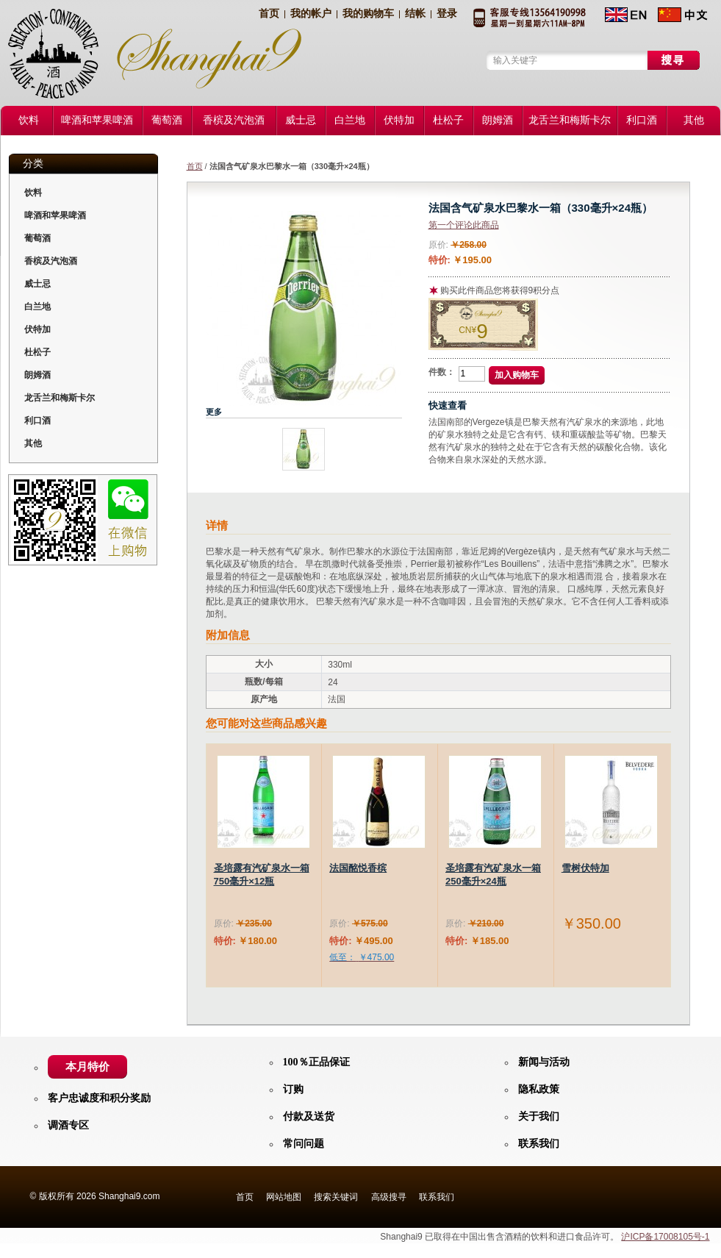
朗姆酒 (37, 375)
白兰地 (37, 306)
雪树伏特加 (585, 867)
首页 (269, 13)
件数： (441, 372)
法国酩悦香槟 (358, 867)
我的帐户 (310, 13)
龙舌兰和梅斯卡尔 (59, 398)
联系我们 (538, 1143)
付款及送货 (308, 1116)
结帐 (415, 13)
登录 (447, 13)
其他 (33, 443)
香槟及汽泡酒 (50, 261)
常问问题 (303, 1143)
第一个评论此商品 (463, 225)
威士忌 (37, 284)
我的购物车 (368, 13)
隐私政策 (538, 1089)
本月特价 (87, 1067)
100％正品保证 (316, 1062)
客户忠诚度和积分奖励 (99, 1098)
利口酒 (37, 420)
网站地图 (283, 1197)
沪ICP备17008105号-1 (665, 1237)
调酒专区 (68, 1125)
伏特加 (37, 329)
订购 (293, 1089)
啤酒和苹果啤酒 (55, 215)
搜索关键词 (336, 1197)
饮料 (33, 192)
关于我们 (538, 1116)
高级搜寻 (388, 1197)
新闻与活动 (544, 1062)
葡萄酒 (37, 238)
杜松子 (37, 352)
